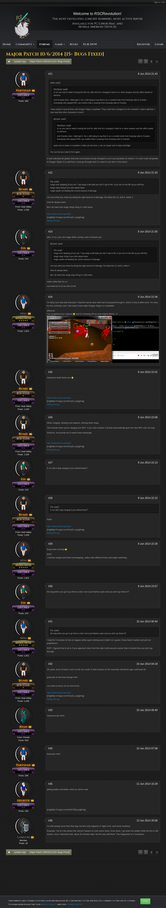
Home (7, 44)
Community (25, 44)
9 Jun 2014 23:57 (148, 586)
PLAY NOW (90, 44)
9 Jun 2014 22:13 (148, 462)
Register (143, 44)
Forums (44, 44)
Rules (74, 44)
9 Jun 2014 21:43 (148, 73)
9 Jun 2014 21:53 (148, 172)
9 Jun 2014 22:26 (148, 543)
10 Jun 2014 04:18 (147, 664)
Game (60, 44)
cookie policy (74, 904)
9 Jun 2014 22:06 (148, 417)
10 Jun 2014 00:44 (147, 621)
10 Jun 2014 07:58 (147, 748)
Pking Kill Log (53, 220)
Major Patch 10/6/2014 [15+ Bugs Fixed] (50, 61)
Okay (145, 901)
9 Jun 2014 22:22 (148, 498)
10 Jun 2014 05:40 (147, 710)
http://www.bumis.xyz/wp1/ (59, 214)
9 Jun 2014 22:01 (148, 372)
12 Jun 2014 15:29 (147, 783)
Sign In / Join (159, 2)
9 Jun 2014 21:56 (148, 297)
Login (159, 44)
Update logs (20, 61)
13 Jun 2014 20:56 (147, 820)
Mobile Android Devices (97, 27)
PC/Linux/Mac (105, 24)
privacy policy (49, 904)
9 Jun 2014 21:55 (148, 231)
